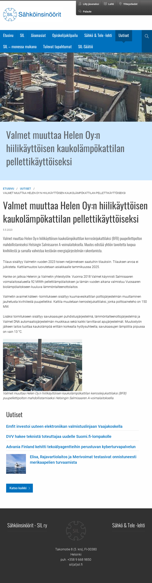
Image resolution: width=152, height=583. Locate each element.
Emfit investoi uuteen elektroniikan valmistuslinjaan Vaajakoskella (64, 426)
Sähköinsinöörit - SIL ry (27, 525)
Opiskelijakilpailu (65, 35)
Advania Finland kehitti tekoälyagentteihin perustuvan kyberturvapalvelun (71, 446)
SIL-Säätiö (85, 46)
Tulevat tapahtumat (57, 46)
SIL (22, 35)
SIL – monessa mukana (20, 46)
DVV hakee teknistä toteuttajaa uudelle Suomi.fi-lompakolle (58, 436)
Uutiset (124, 35)
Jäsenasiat (38, 35)
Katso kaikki (18, 488)
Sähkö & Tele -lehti (98, 35)
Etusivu (8, 35)
